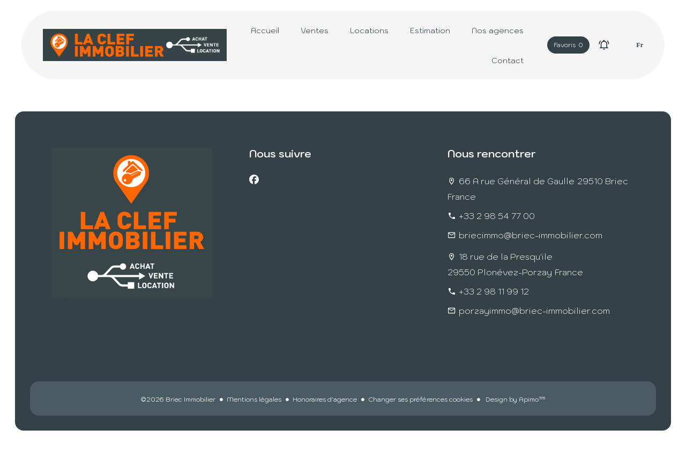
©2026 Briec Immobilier (177, 399)
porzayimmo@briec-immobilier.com (534, 310)
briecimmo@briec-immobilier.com (530, 235)
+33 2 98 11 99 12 (494, 291)
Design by (515, 399)
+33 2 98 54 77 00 (497, 215)
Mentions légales (254, 399)
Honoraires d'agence (325, 399)
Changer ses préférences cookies (420, 399)
